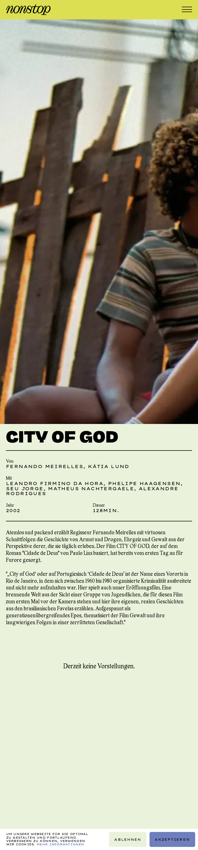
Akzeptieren (172, 839)
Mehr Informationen (60, 844)
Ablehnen (127, 839)
